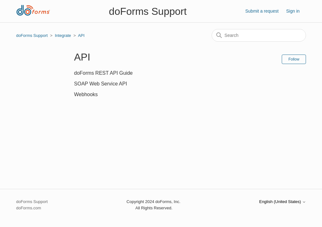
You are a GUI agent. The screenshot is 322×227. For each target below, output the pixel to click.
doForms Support (31, 35)
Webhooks (86, 94)
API (81, 35)
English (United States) (282, 202)
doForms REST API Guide (103, 73)
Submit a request (262, 11)
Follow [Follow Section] (293, 59)
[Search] (259, 35)
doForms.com (28, 208)
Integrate (63, 35)
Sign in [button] (293, 11)
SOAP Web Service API (100, 83)
